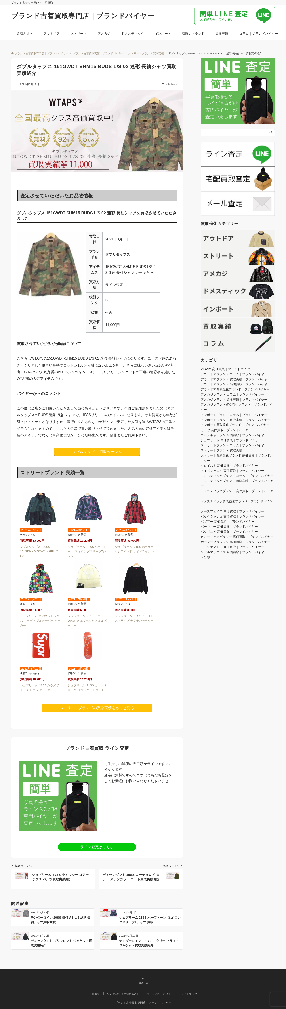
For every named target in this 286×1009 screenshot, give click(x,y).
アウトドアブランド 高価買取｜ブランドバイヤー (235, 384)
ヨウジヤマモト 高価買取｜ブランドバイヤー (232, 547)
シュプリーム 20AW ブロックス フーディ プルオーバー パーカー (40, 620)
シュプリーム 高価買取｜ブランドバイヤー (231, 440)
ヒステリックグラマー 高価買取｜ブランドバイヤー (237, 537)
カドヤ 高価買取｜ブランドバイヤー (226, 430)
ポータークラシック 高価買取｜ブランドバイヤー (235, 542)
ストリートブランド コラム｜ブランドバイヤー (234, 445)
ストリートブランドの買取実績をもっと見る (97, 708)
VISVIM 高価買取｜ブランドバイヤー (227, 369)
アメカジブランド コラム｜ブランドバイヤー (232, 394)
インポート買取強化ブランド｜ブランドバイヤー (235, 425)
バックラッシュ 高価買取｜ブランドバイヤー (232, 516)
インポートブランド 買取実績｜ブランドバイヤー (235, 420)
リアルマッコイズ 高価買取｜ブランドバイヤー (234, 552)
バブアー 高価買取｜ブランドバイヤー (228, 521)
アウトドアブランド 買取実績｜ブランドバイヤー (235, 379)
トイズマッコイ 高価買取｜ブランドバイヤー (232, 470)
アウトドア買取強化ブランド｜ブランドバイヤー (235, 389)
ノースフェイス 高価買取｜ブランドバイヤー (232, 511)
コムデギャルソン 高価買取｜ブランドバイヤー (234, 435)
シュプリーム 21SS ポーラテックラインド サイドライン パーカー (134, 551)
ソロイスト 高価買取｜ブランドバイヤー (229, 465)
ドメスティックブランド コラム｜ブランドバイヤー (237, 476)
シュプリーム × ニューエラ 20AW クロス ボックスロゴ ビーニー (87, 620)
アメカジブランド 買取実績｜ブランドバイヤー (234, 399)
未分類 (205, 557)
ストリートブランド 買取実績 (221, 450)
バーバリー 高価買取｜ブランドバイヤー (229, 526)
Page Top (143, 980)
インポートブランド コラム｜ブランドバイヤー (234, 415)
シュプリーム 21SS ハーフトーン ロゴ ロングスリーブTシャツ (87, 551)
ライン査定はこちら (97, 847)
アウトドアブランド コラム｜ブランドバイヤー (234, 374)
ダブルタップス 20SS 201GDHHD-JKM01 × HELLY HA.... (39, 551)
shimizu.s (171, 84)
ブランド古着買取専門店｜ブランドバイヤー (82, 15)
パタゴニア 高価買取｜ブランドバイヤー (229, 531)
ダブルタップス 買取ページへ (97, 452)
